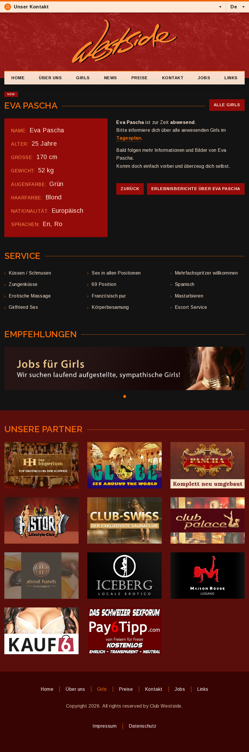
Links (231, 77)
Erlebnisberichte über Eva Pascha (195, 188)
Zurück (130, 188)
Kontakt (173, 77)
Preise (139, 77)
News (110, 77)
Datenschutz (143, 726)
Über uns (50, 77)
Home (18, 77)
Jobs (204, 77)
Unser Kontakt (26, 6)
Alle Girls (227, 104)
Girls (83, 77)
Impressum (104, 726)
